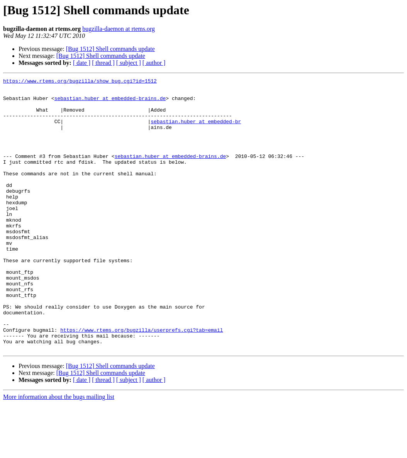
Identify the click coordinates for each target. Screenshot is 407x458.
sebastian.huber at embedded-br (196, 130)
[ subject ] (128, 62)
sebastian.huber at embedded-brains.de (110, 102)
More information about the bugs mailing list (58, 451)
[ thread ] (103, 62)
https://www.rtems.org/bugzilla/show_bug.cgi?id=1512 (80, 81)
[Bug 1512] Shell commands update (110, 49)
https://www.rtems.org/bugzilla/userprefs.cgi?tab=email (141, 380)
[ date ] (81, 62)
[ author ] (154, 62)
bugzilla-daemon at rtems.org (118, 28)
